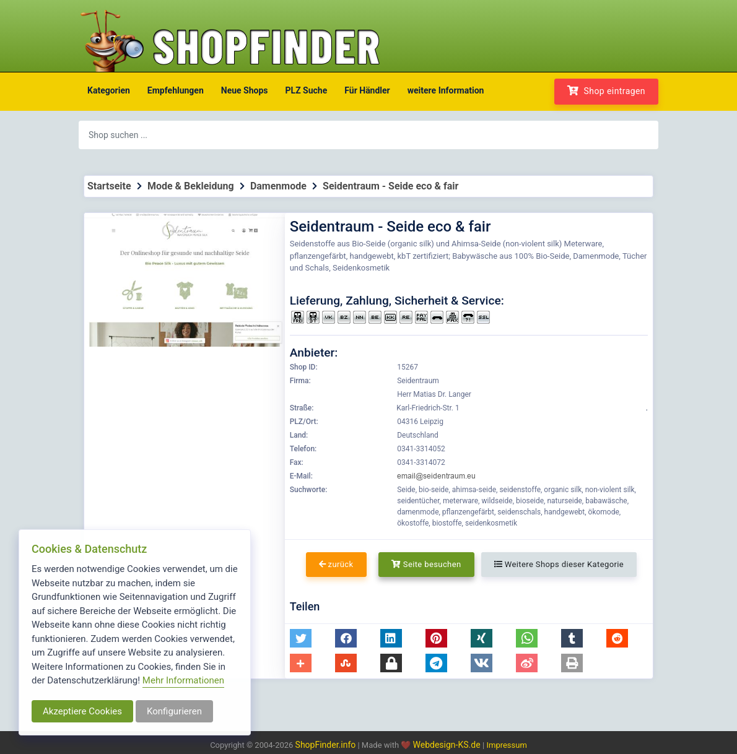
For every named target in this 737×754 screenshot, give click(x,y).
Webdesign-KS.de (448, 745)
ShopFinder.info (325, 745)
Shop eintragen (606, 90)
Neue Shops (244, 90)
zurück (336, 564)
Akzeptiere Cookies (82, 711)
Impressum (506, 745)
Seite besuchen (426, 564)
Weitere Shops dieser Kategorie (559, 564)
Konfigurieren (174, 711)
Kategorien (108, 90)
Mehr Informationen (183, 680)
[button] (301, 638)
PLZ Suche (307, 90)
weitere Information (446, 90)
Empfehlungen (175, 90)
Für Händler (367, 90)
